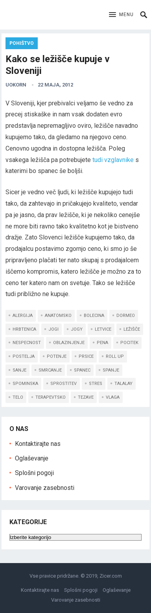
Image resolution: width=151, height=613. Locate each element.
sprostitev (63, 383)
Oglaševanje (31, 458)
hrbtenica (24, 329)
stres (95, 383)
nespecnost (27, 342)
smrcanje (50, 370)
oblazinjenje (69, 342)
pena (102, 342)
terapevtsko (50, 397)
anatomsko (58, 315)
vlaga (113, 397)
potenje (56, 356)
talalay (123, 383)
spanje (111, 370)
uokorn (16, 85)
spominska (25, 383)
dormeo (125, 315)
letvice (103, 329)
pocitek (129, 342)
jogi (53, 329)
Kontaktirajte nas (38, 443)
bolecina (94, 315)
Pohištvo (21, 43)
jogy (77, 329)
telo (18, 397)
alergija (23, 315)
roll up (115, 356)
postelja (24, 356)
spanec (82, 370)
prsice (86, 356)
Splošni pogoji (34, 473)
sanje (19, 370)
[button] (121, 15)
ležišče (131, 329)
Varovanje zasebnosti (44, 488)
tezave (86, 397)
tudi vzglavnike (113, 160)
